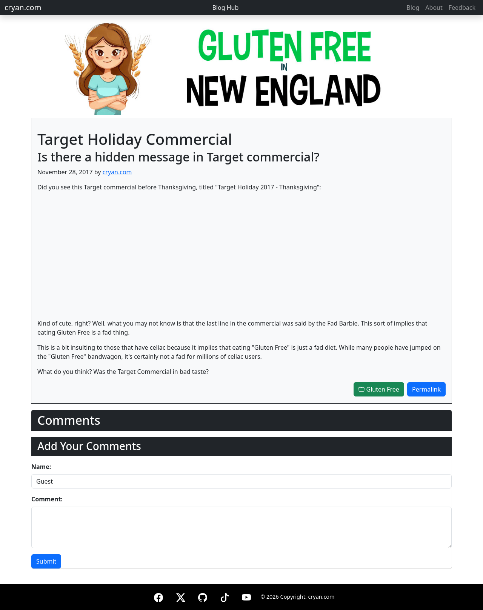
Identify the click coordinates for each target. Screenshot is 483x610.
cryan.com (23, 7)
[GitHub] (202, 596)
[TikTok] (224, 596)
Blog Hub (225, 7)
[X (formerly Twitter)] (180, 596)
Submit (46, 561)
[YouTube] (246, 596)
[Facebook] (158, 596)
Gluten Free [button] (378, 389)
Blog (412, 7)
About (433, 7)
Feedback (462, 7)
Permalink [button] (426, 389)
